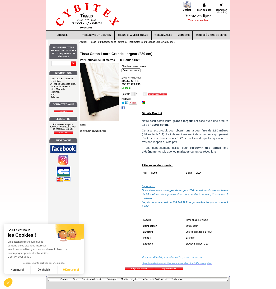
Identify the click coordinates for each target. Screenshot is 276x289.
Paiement (55, 97)
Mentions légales (129, 279)
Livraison (55, 92)
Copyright (112, 279)
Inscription (55, 81)
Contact (64, 279)
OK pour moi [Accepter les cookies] (71, 269)
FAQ (52, 94)
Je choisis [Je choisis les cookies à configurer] (44, 269)
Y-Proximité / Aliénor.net (155, 279)
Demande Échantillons (61, 78)
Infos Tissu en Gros (60, 86)
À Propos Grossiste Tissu (63, 84)
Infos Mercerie (57, 89)
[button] (8, 282)
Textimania (177, 279)
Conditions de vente (92, 279)
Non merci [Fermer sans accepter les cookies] (17, 269)
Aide (75, 279)
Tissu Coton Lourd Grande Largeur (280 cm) (116, 54)
